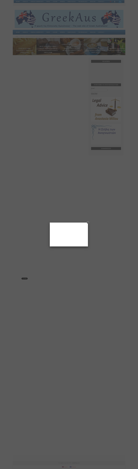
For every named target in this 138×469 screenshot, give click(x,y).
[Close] (88, 222)
